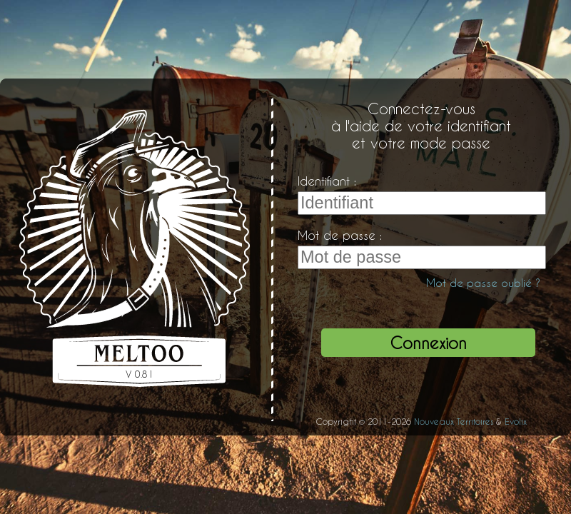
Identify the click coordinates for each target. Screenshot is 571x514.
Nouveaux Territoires (453, 421)
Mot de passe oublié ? (483, 282)
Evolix (516, 421)
